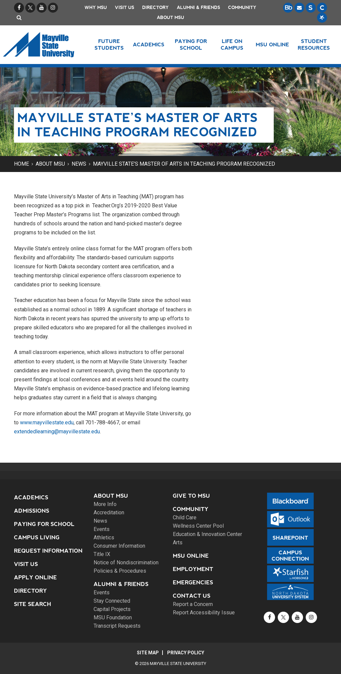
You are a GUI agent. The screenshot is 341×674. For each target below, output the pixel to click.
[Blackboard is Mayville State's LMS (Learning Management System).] (288, 8)
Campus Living (37, 537)
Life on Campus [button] (232, 44)
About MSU (170, 17)
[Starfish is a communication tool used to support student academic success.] (322, 18)
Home (21, 164)
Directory (155, 7)
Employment (193, 569)
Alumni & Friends (198, 7)
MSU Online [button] (272, 44)
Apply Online (35, 577)
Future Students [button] (109, 44)
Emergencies (193, 582)
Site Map (148, 652)
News (79, 164)
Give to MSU (191, 496)
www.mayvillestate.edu (47, 422)
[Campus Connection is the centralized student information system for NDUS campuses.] (322, 8)
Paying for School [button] (191, 44)
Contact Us (191, 596)
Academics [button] (149, 44)
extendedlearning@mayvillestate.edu (57, 431)
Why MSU (96, 7)
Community (242, 7)
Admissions (31, 511)
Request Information (48, 551)
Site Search (32, 604)
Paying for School (44, 524)
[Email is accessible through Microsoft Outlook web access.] (299, 8)
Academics (31, 497)
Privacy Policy (185, 652)
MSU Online (191, 556)
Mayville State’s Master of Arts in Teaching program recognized (184, 164)
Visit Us (124, 7)
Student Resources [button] (314, 44)
